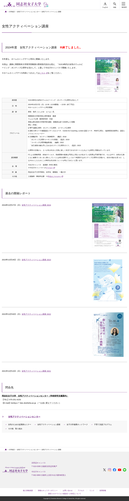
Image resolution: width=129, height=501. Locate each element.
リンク (91, 490)
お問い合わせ (68, 490)
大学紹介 (12, 12)
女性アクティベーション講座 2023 (36, 260)
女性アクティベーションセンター (28, 12)
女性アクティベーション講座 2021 (36, 371)
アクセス (81, 490)
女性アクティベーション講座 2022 (36, 314)
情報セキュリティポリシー (48, 490)
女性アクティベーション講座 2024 (36, 205)
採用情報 (103, 490)
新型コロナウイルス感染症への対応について (64, 494)
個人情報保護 (28, 490)
